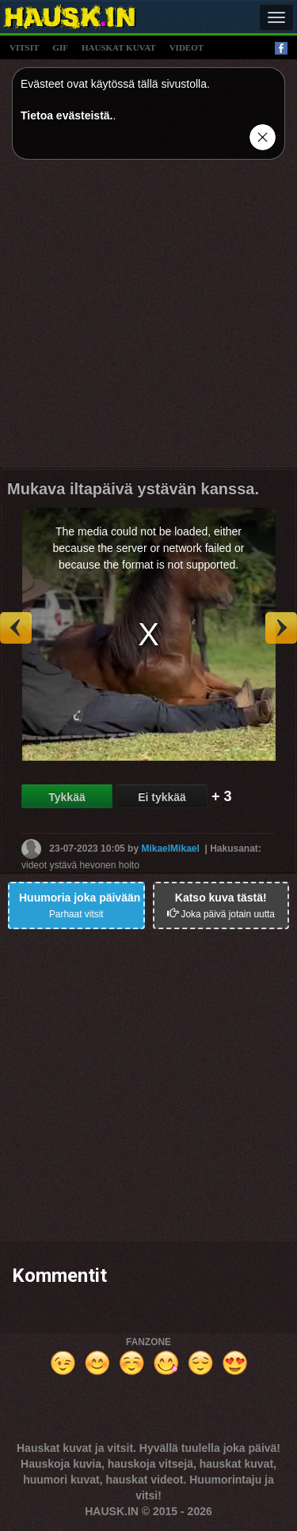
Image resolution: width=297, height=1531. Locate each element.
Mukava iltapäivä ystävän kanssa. (133, 488)
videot (186, 47)
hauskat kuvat (119, 47)
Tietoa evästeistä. (66, 115)
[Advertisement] (148, 320)
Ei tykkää (162, 797)
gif (60, 47)
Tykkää (66, 797)
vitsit (24, 47)
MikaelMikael (170, 848)
